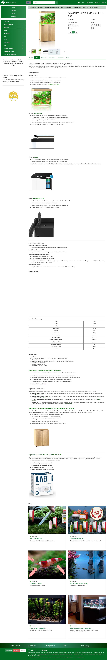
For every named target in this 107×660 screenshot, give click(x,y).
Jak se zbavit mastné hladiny (79, 583)
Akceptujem (9, 650)
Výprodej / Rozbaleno (9, 51)
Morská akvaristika (8, 24)
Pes (5, 36)
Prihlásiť (104, 2)
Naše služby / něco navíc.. (10, 54)
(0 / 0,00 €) (81, 2)
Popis (37, 57)
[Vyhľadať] (56, 2)
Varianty (31, 57)
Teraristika (6, 27)
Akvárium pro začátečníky (38, 628)
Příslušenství (52, 57)
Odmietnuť (16, 650)
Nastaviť (23, 650)
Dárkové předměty (8, 48)
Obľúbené (90, 2)
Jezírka (5, 30)
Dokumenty (60, 57)
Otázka (67, 57)
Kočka (5, 39)
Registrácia (97, 2)
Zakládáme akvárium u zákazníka (80, 628)
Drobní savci (7, 42)
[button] (22, 21)
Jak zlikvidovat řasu (36, 538)
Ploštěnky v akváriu (36, 583)
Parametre (43, 57)
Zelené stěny (7, 33)
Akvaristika (6, 21)
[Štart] (29, 7)
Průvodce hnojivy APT (77, 538)
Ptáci (5, 45)
